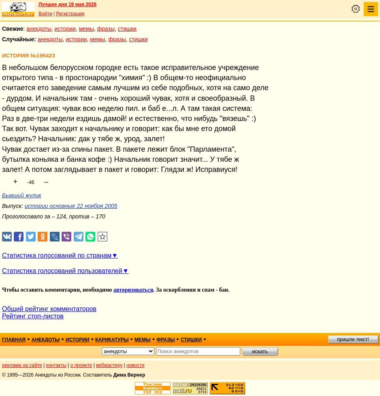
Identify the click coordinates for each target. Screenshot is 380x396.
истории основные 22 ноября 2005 (71, 206)
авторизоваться (133, 290)
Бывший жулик (21, 195)
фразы (106, 28)
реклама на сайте (22, 365)
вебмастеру (109, 365)
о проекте (81, 365)
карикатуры (112, 340)
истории (65, 28)
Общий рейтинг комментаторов (49, 308)
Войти (45, 14)
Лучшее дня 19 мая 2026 (67, 4)
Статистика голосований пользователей (62, 270)
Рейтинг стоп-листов (33, 316)
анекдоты (38, 28)
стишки (127, 28)
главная (14, 340)
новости (135, 365)
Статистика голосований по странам (56, 255)
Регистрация (70, 14)
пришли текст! (353, 339)
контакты (56, 365)
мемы (86, 28)
